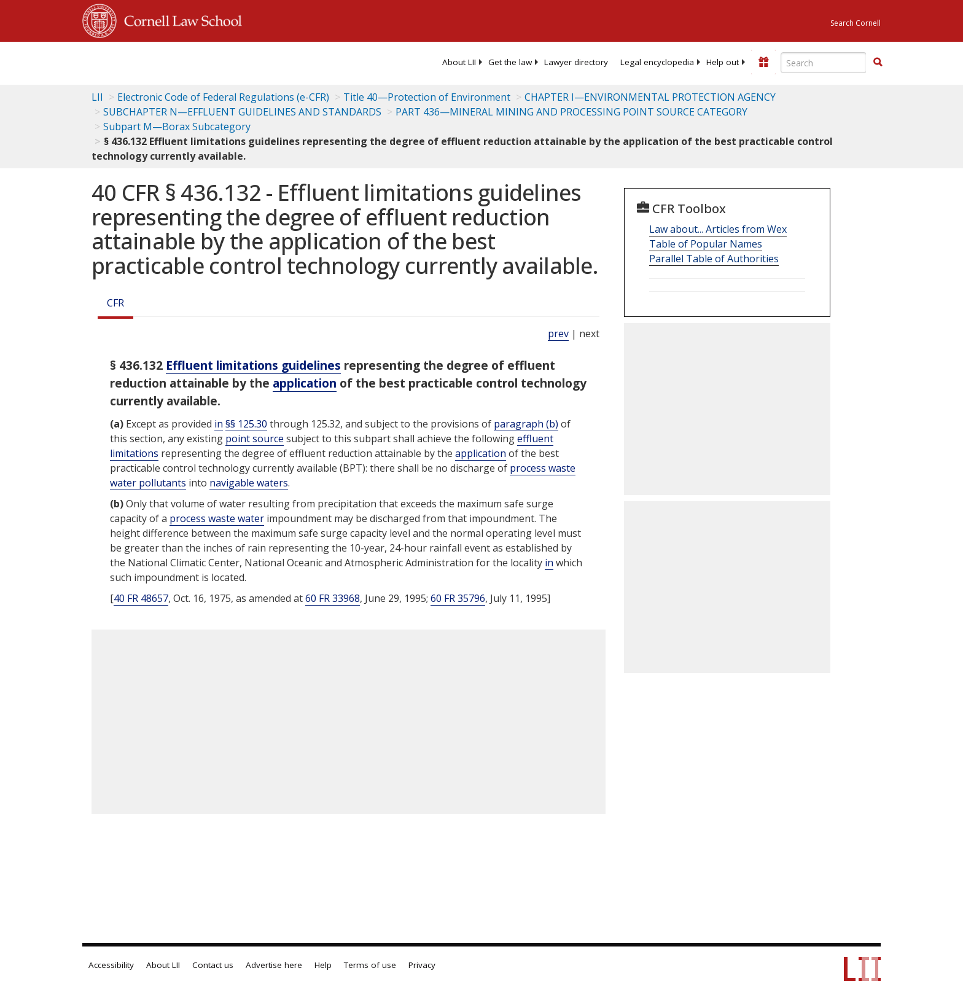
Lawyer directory (576, 62)
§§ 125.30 (246, 424)
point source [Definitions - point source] (254, 438)
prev (558, 333)
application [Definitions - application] (305, 383)
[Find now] (877, 62)
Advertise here (274, 964)
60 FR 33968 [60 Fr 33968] (332, 598)
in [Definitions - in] (218, 424)
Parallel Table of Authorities (714, 258)
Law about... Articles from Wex (718, 229)
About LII (459, 62)
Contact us (212, 964)
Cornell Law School (179, 19)
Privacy (421, 964)
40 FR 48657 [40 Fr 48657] (141, 598)
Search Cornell (855, 23)
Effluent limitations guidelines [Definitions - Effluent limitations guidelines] (253, 365)
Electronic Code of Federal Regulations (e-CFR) (223, 97)
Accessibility (111, 964)
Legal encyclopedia (657, 62)
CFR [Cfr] (115, 303)
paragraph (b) (526, 424)
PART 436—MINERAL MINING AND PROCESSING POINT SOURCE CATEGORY (571, 112)
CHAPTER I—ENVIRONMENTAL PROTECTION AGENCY (650, 97)
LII (97, 97)
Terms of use (370, 964)
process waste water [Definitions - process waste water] (217, 518)
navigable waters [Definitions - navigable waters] (248, 483)
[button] (877, 62)
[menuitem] (459, 62)
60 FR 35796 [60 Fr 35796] (458, 598)
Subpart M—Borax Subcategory (177, 126)
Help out (722, 62)
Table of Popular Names (705, 244)
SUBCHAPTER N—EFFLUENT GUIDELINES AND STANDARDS (242, 112)
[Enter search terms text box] (824, 62)
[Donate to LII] (763, 62)
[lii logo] (220, 61)
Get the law (510, 62)
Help (323, 964)
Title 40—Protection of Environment (426, 97)
